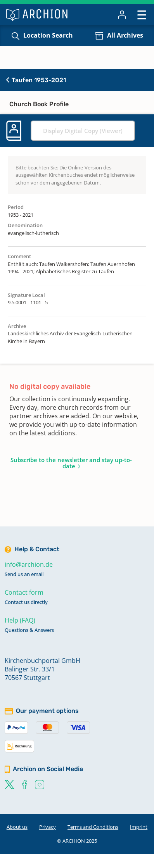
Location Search (48, 35)
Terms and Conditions (92, 826)
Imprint (138, 826)
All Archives (125, 35)
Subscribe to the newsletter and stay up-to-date (71, 463)
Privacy (47, 826)
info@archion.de (29, 564)
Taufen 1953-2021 (36, 80)
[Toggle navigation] (142, 15)
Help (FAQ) (20, 620)
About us (17, 826)
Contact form (24, 592)
